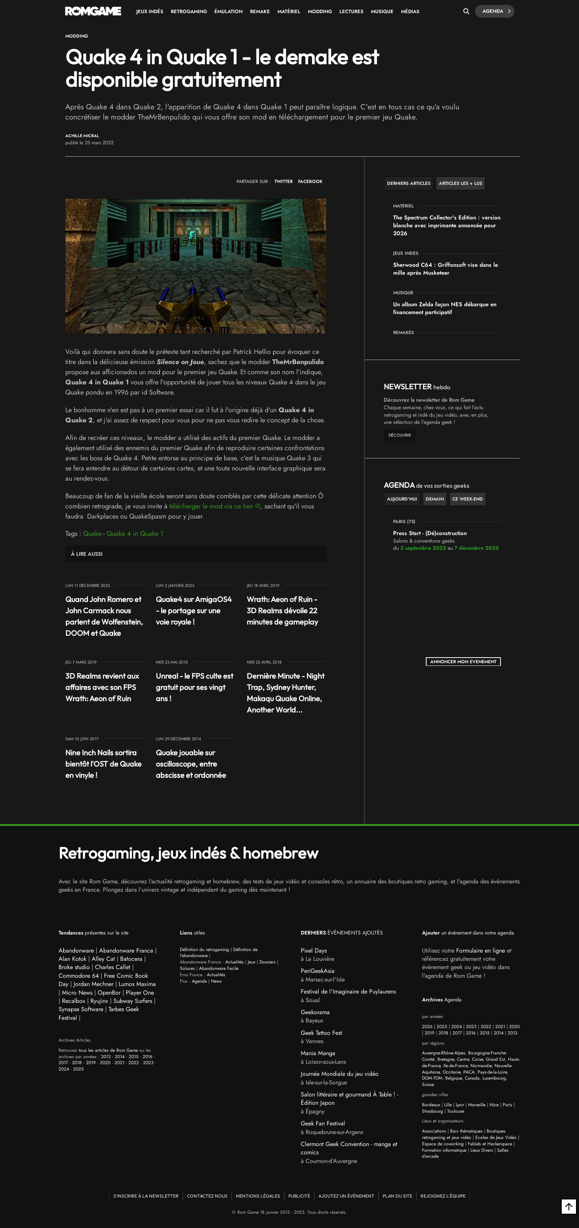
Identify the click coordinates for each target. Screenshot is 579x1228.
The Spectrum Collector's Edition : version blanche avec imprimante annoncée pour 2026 (447, 225)
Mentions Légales (258, 1196)
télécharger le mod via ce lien (211, 506)
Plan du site (397, 1196)
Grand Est (495, 1059)
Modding (320, 11)
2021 (119, 1062)
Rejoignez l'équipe (443, 1196)
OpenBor (109, 992)
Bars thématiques (466, 1131)
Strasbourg (432, 1111)
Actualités (234, 962)
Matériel (288, 11)
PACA (469, 1072)
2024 (64, 1069)
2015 (134, 1056)
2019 (91, 1062)
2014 (120, 1056)
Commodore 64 (79, 975)
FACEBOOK (310, 181)
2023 (148, 1062)
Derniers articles (408, 183)
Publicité (299, 1196)
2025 (78, 1069)
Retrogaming (189, 11)
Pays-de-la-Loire (492, 1072)
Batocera (131, 958)
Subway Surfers (132, 1001)
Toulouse (455, 1111)
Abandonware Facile (218, 968)
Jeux (251, 962)
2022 (133, 1062)
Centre (463, 1059)
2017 (63, 1062)
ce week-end (467, 499)
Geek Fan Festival (323, 1123)
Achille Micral (82, 135)
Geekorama (315, 1012)
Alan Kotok (72, 958)
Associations (434, 1131)
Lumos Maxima (137, 984)
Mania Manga (318, 1053)
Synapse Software (81, 1009)
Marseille (477, 1104)
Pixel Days (314, 950)
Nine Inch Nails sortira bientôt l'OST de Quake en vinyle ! (103, 764)
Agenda (496, 11)
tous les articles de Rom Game (108, 1050)
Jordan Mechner (93, 984)
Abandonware (76, 950)
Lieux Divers (481, 1150)
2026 (427, 1026)
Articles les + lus (460, 183)
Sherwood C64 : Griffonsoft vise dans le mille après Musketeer (445, 269)
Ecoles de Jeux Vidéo (496, 1137)
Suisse (428, 1084)
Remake (260, 11)
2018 (77, 1062)
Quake (92, 533)
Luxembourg (494, 1078)
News (216, 981)
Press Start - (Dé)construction (430, 533)
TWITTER (283, 181)
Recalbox (73, 1001)
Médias (410, 11)
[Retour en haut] (569, 1206)
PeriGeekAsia (318, 970)
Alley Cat (103, 958)
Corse (477, 1059)
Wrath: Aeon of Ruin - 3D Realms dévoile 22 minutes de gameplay (282, 610)
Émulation (228, 11)
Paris (507, 1104)
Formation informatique (444, 1150)
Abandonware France (126, 950)
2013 (106, 1056)
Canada (472, 1078)
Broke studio (74, 967)
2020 (105, 1062)
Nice (494, 1104)
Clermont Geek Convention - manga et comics (349, 1148)
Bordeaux (431, 1104)
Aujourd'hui (402, 499)
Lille (448, 1104)
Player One (140, 992)
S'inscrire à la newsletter (146, 1196)
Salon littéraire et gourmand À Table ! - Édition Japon (349, 1098)
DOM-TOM (432, 1078)
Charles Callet (112, 967)
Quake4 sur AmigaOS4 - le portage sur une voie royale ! (194, 610)
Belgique (453, 1078)
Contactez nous (207, 1196)
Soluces (187, 968)
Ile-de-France (455, 1065)
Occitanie (451, 1072)
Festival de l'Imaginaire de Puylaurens (348, 991)
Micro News (77, 992)
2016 (147, 1056)
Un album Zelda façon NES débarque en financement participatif (444, 308)
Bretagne (445, 1059)
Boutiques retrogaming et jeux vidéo (463, 1134)
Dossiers (267, 962)
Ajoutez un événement (346, 1196)
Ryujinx (99, 1001)
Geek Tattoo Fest (321, 1032)
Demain (435, 499)
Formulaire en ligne (480, 950)
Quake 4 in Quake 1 (135, 533)
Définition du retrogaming (204, 949)
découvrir (400, 435)
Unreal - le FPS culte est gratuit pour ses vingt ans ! (194, 687)
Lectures (351, 11)
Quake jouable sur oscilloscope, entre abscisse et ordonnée (191, 764)
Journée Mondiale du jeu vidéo (339, 1073)
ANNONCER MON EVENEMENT (463, 661)
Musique (382, 11)
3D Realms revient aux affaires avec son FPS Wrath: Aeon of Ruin (102, 687)
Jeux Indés (149, 11)
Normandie (481, 1065)
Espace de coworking (443, 1143)
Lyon (460, 1104)
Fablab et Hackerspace (490, 1143)
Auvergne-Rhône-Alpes (443, 1053)
